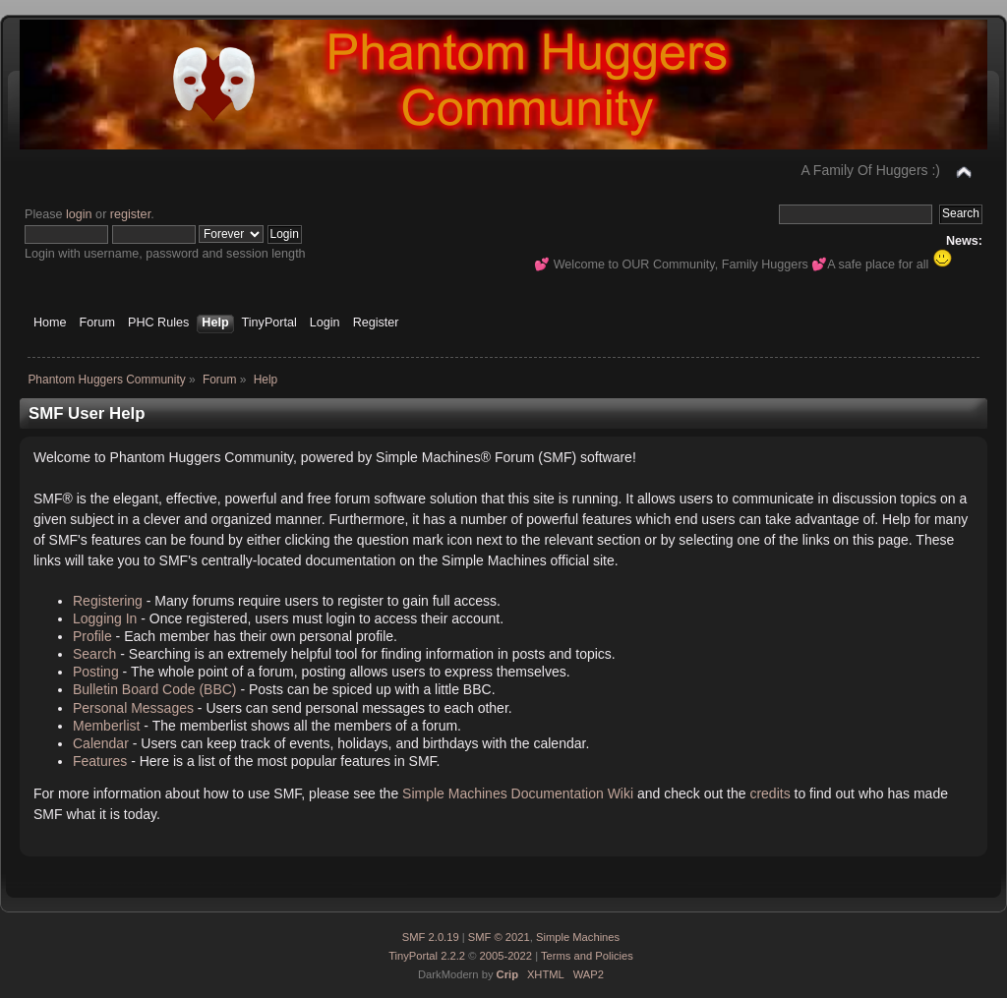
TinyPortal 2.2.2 (426, 956)
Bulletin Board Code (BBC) (155, 689)
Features (100, 761)
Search (94, 654)
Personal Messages (133, 708)
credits (769, 793)
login (79, 214)
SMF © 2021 (499, 937)
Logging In (105, 618)
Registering (108, 601)
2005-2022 (506, 956)
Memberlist (106, 726)
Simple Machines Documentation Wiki (517, 793)
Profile (92, 636)
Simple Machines (578, 937)
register (130, 214)
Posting (96, 671)
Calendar (101, 743)
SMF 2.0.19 (430, 937)
